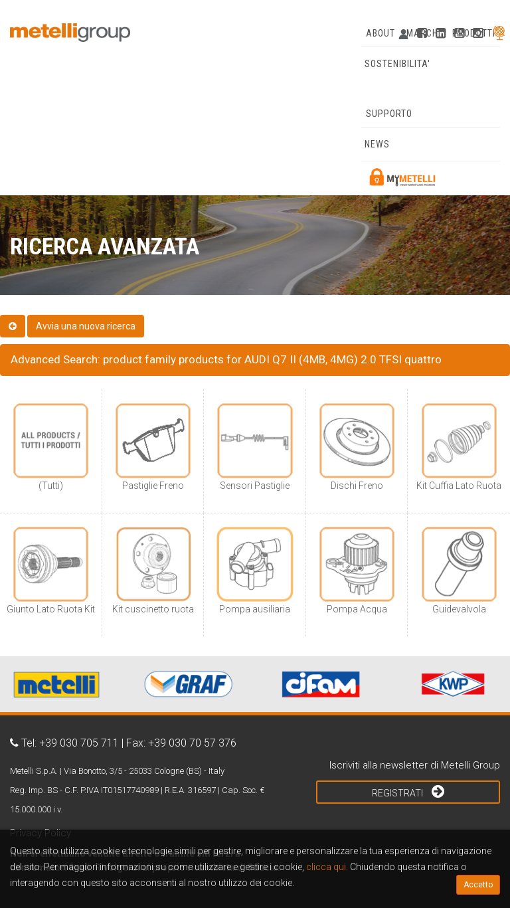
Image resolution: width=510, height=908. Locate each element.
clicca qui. (327, 867)
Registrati (408, 791)
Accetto (478, 884)
